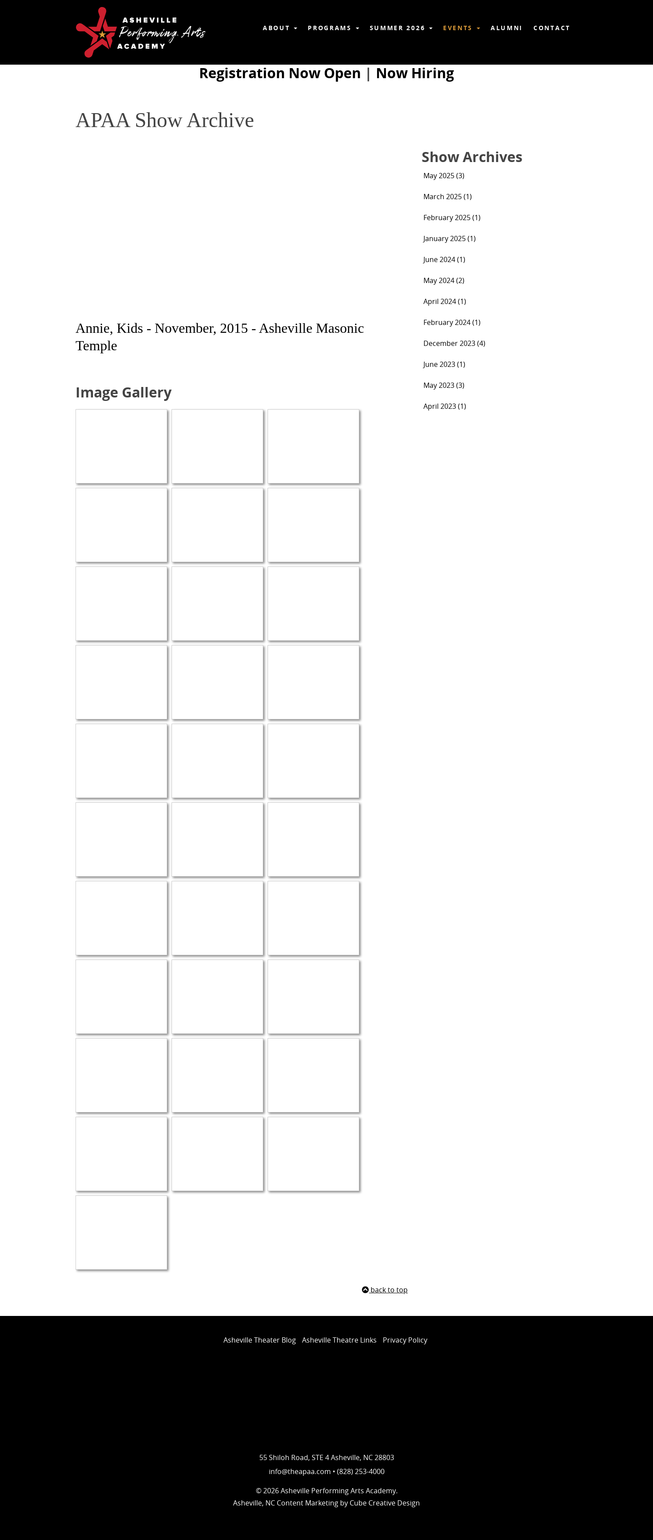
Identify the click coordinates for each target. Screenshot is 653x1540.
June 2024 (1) (444, 259)
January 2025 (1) (449, 238)
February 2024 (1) (452, 322)
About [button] (280, 28)
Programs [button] (333, 28)
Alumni (507, 28)
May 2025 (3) (443, 175)
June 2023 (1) (444, 364)
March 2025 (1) (447, 196)
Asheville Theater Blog (259, 1340)
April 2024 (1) (444, 301)
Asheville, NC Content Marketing (285, 1503)
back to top (385, 1290)
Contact (552, 28)
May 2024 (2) (443, 280)
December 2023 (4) (454, 343)
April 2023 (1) (444, 406)
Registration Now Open (280, 73)
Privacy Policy (405, 1340)
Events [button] (461, 28)
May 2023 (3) (443, 385)
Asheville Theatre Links (339, 1340)
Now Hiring (415, 73)
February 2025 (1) (452, 217)
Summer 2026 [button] (401, 28)
